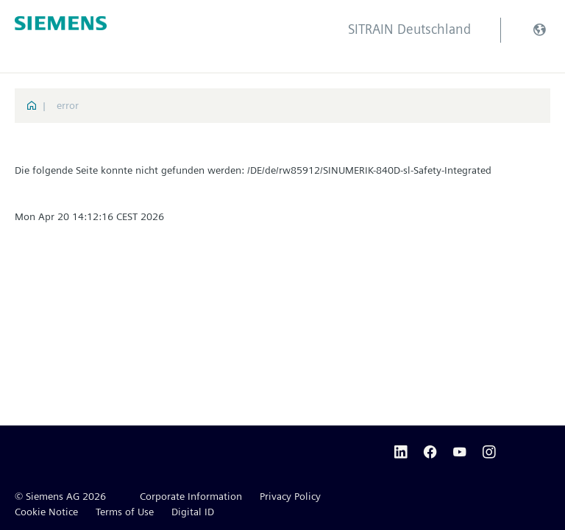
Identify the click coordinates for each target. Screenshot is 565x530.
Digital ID (192, 511)
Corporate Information (191, 496)
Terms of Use (125, 511)
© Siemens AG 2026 (60, 496)
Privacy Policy (290, 496)
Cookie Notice (46, 511)
